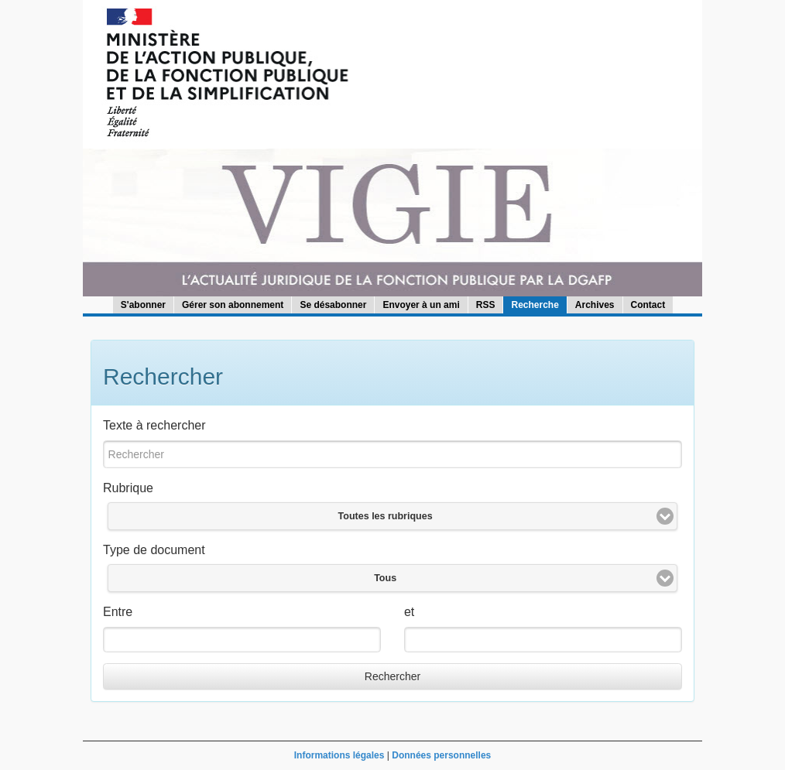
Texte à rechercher (154, 425)
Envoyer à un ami (420, 304)
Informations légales (339, 755)
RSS (485, 304)
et (409, 611)
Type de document (154, 549)
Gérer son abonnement (232, 304)
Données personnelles (441, 755)
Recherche (534, 304)
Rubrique (128, 488)
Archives (595, 304)
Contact (648, 304)
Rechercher (392, 676)
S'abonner (143, 304)
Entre (117, 611)
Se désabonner (333, 304)
